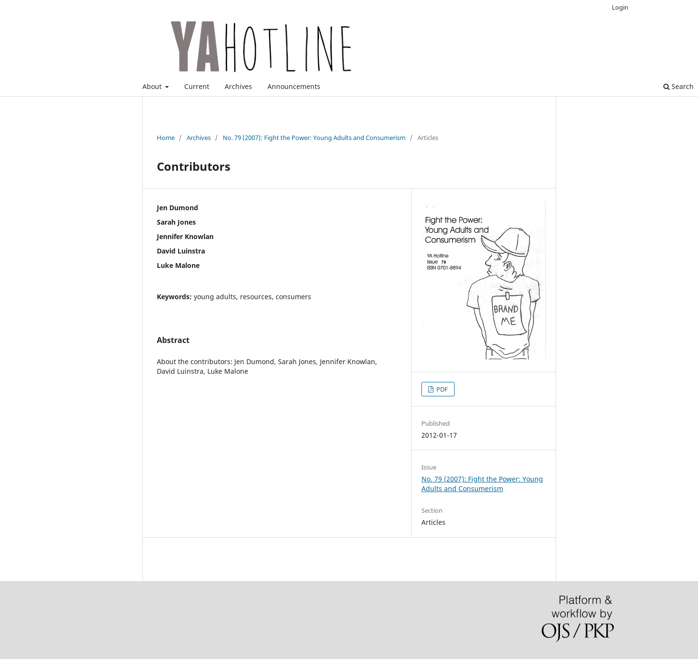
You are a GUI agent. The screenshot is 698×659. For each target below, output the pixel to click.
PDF (441, 389)
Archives (238, 86)
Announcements (293, 86)
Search (678, 86)
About (153, 86)
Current (196, 86)
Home (166, 137)
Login (620, 7)
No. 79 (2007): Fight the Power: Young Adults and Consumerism (314, 137)
